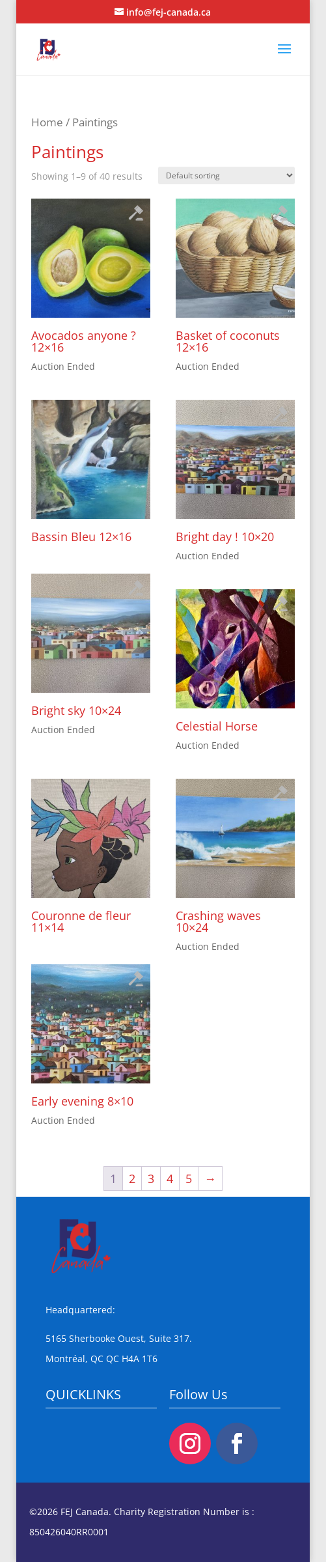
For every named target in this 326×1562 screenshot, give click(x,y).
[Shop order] (226, 175)
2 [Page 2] (132, 1178)
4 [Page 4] (170, 1178)
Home (47, 122)
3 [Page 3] (151, 1178)
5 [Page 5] (188, 1178)
